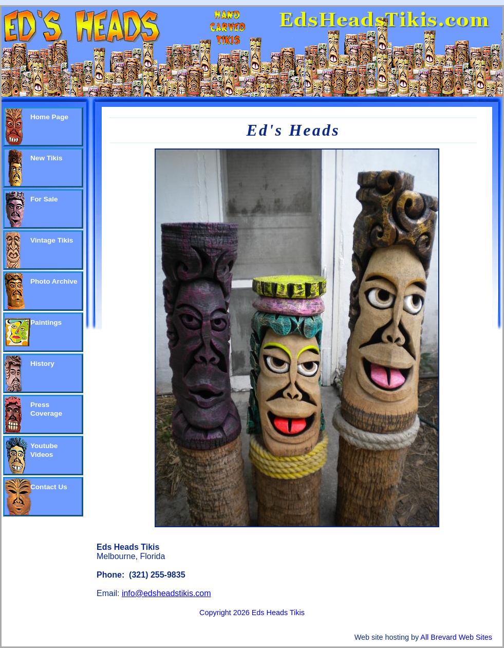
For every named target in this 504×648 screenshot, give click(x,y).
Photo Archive (54, 281)
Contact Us (48, 487)
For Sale (44, 199)
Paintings (46, 322)
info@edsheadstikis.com (166, 593)
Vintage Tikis (51, 240)
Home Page (49, 117)
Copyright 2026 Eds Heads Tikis (252, 612)
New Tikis (46, 158)
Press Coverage (46, 409)
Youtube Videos (44, 450)
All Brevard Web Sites (456, 637)
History (42, 363)
